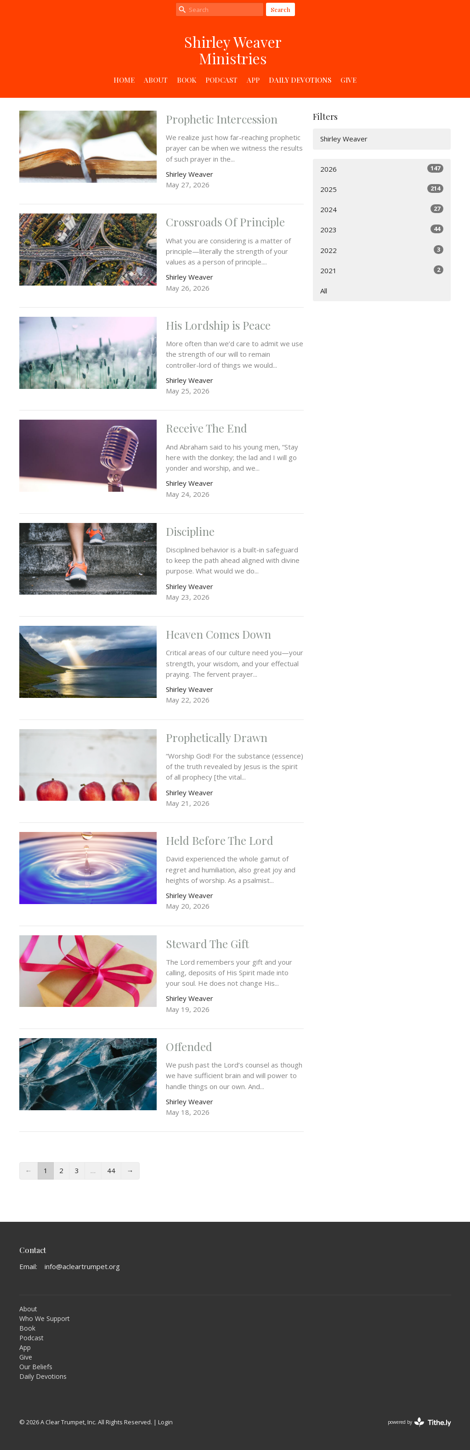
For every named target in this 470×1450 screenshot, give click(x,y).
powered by (419, 1422)
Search (280, 9)
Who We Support (44, 1318)
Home (124, 79)
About (156, 79)
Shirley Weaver (344, 138)
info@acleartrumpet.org (82, 1266)
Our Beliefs (35, 1366)
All (323, 290)
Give (348, 79)
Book (186, 79)
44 (111, 1170)
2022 (381, 250)
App (253, 79)
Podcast (221, 79)
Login (165, 1422)
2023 (381, 229)
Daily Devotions (300, 79)
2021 (381, 270)
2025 (381, 189)
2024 (381, 209)
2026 (381, 169)
